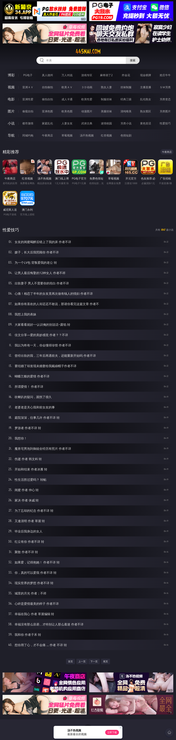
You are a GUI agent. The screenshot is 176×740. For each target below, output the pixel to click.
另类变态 (165, 99)
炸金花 (126, 75)
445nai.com (88, 51)
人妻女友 (67, 123)
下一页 (94, 661)
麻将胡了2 (106, 75)
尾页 (105, 661)
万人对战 (67, 75)
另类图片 (165, 111)
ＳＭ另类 (165, 87)
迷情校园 (106, 123)
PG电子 (27, 75)
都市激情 (27, 123)
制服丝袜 (106, 99)
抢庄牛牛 (165, 75)
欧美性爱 (86, 99)
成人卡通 (67, 99)
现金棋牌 (145, 75)
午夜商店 (47, 135)
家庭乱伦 (47, 123)
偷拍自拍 (47, 99)
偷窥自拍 (27, 111)
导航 (11, 135)
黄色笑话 (145, 123)
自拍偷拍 (47, 87)
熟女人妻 (106, 87)
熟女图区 (145, 111)
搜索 (132, 60)
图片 (11, 111)
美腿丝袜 (106, 111)
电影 (11, 99)
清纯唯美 (125, 111)
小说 (11, 123)
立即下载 (112, 732)
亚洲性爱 (27, 99)
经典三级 (125, 99)
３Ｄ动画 (86, 87)
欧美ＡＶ (67, 87)
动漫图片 (86, 111)
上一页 (82, 661)
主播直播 (145, 87)
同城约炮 (27, 135)
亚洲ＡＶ (27, 87)
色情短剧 (125, 135)
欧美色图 (67, 111)
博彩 (11, 75)
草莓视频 (67, 135)
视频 (11, 87)
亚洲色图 (47, 111)
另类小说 (125, 123)
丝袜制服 (125, 87)
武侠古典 (86, 123)
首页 (70, 661)
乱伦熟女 (145, 99)
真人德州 (47, 75)
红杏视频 (106, 135)
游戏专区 (86, 75)
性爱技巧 (165, 123)
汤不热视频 (87, 135)
